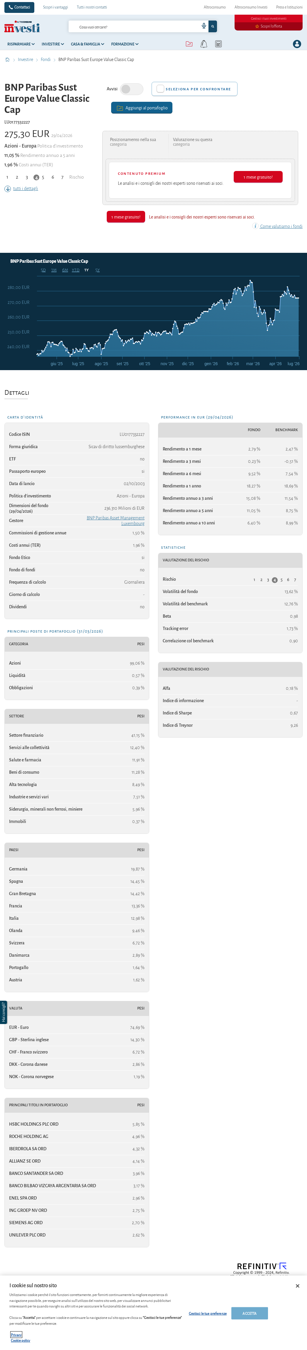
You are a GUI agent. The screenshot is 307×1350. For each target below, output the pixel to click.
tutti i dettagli (21, 188)
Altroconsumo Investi (251, 7)
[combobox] (143, 26)
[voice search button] (201, 26)
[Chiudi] (297, 1286)
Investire (26, 59)
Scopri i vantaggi (55, 7)
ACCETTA (249, 1313)
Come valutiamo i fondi (277, 226)
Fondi (46, 59)
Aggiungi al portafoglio (142, 107)
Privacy (16, 1334)
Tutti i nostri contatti (92, 7)
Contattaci (22, 7)
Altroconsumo (215, 7)
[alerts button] (203, 44)
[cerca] (125, 26)
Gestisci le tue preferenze (208, 1313)
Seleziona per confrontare (198, 89)
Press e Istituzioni (289, 7)
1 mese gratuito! (258, 176)
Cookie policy (20, 1340)
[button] (4, 1012)
